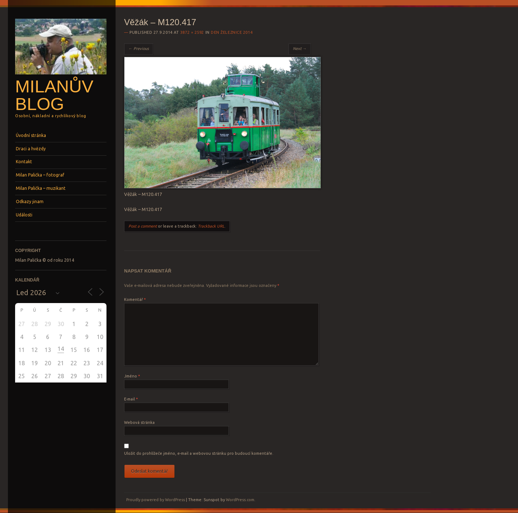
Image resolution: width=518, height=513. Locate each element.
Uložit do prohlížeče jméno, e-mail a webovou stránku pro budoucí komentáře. (198, 453)
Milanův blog (54, 95)
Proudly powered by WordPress (155, 500)
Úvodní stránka (31, 135)
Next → (299, 48)
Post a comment (142, 226)
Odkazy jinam (30, 201)
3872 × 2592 (192, 32)
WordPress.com (240, 500)
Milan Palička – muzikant (40, 188)
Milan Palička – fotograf (40, 175)
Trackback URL (211, 226)
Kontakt (24, 161)
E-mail (131, 399)
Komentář (135, 299)
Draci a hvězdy (31, 148)
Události (24, 214)
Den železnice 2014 (232, 32)
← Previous (138, 48)
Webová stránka (139, 422)
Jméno (132, 376)
